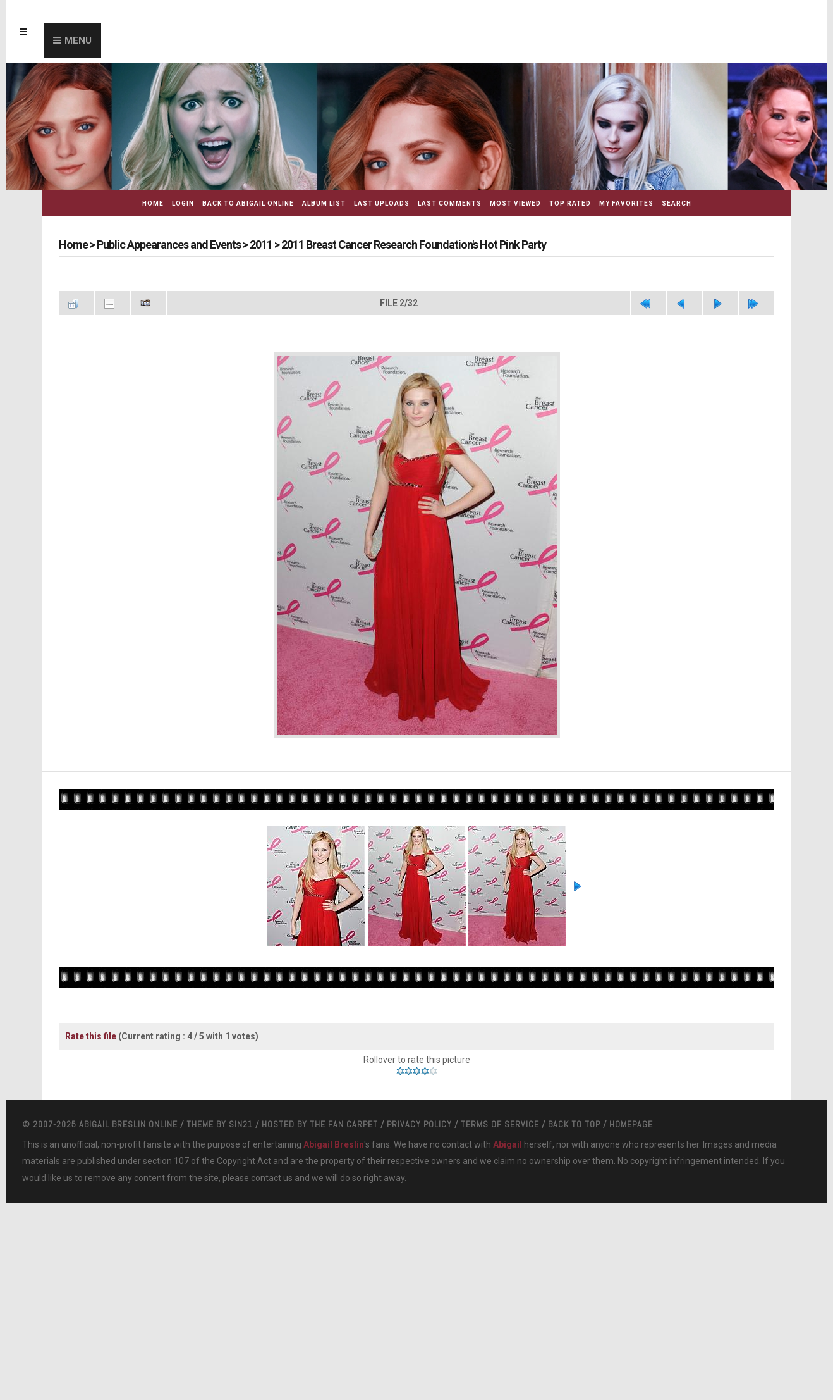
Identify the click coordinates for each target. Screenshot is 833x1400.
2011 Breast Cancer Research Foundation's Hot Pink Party (413, 244)
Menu (78, 40)
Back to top (574, 1124)
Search (676, 203)
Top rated (570, 203)
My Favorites (626, 203)
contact (266, 1178)
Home (153, 203)
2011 (261, 244)
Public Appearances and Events (169, 244)
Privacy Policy (419, 1124)
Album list (324, 203)
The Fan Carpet (344, 1124)
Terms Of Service (500, 1124)
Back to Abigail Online (248, 203)
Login (183, 203)
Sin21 (241, 1124)
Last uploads (382, 203)
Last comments (450, 203)
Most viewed (515, 203)
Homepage (631, 1124)
